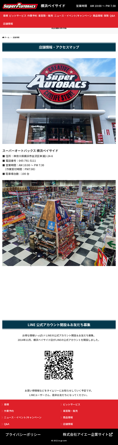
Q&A (112, 15)
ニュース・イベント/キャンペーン (73, 15)
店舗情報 (8, 23)
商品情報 (98, 15)
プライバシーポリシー (23, 434)
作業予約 (32, 15)
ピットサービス (17, 15)
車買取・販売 (45, 15)
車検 (5, 15)
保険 (106, 15)
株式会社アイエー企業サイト (86, 434)
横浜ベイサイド (53, 6)
